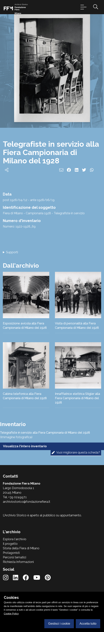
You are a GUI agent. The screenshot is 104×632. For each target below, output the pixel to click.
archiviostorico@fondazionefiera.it (26, 501)
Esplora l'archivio (14, 539)
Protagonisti (11, 553)
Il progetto (10, 543)
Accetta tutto (88, 623)
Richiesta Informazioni (18, 562)
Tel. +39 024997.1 (15, 497)
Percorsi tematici (14, 557)
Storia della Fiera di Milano (21, 548)
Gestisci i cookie (59, 623)
